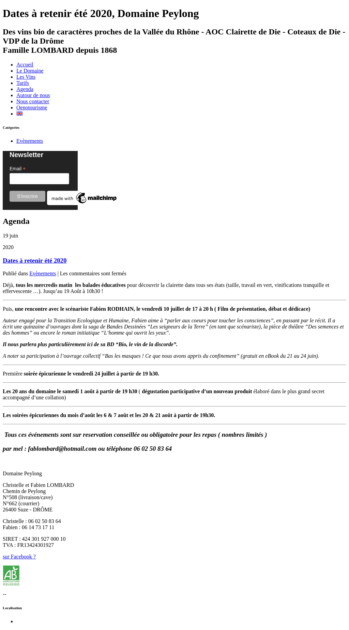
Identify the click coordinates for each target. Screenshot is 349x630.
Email (18, 169)
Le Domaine (30, 71)
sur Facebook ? (19, 556)
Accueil (24, 64)
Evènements (29, 141)
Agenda (24, 89)
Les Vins (25, 77)
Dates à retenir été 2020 (34, 260)
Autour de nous (33, 95)
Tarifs (22, 83)
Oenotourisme (31, 107)
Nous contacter (32, 101)
